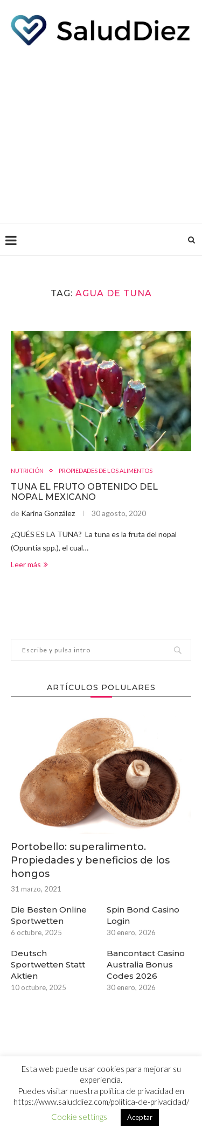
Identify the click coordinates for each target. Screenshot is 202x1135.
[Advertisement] (101, 132)
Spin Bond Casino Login (143, 915)
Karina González (48, 513)
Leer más (29, 564)
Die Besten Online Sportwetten (49, 915)
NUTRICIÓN (27, 470)
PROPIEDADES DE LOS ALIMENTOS (105, 470)
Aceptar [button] (139, 1117)
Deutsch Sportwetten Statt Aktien (48, 964)
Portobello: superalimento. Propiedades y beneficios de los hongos (90, 860)
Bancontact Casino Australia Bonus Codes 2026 (146, 964)
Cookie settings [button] (79, 1117)
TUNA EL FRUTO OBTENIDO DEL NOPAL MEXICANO (84, 492)
